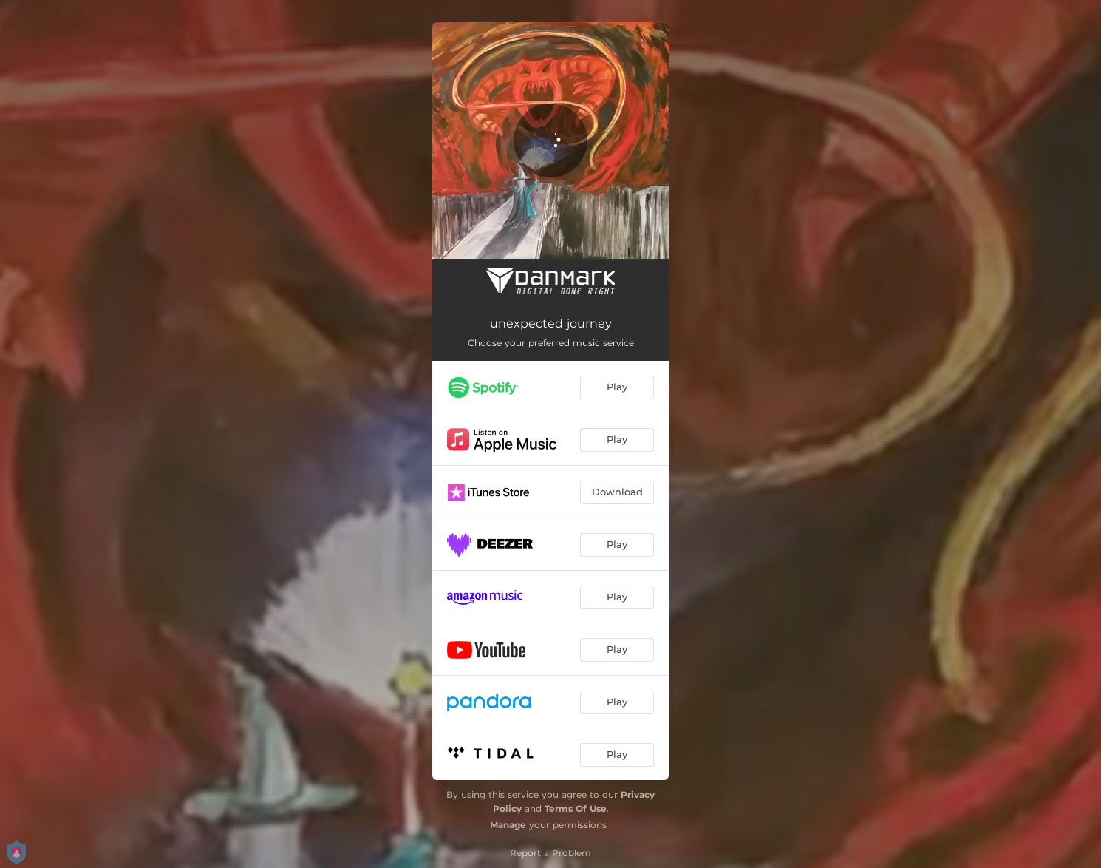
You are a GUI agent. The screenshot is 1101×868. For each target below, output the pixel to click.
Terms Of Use (576, 808)
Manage (508, 824)
